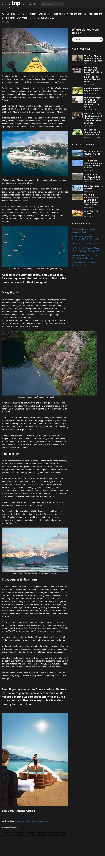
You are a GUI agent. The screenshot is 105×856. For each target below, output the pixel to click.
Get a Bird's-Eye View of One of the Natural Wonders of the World (92, 102)
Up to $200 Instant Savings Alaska (93, 152)
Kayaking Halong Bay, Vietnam (93, 89)
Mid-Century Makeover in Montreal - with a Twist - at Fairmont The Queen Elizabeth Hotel (93, 74)
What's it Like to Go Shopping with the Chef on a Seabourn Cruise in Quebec (93, 118)
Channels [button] (33, 4)
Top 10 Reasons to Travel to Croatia (87, 244)
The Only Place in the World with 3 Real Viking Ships (93, 58)
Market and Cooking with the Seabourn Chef (93, 132)
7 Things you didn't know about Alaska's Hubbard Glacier (93, 164)
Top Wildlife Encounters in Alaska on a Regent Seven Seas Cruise (91, 200)
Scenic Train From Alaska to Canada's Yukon (92, 176)
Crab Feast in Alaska (91, 212)
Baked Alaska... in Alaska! (93, 187)
